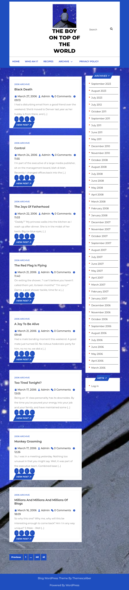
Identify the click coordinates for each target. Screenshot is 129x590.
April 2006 (97, 360)
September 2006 (101, 326)
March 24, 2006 (27, 154)
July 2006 (97, 340)
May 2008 (97, 187)
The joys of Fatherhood (31, 206)
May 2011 (96, 139)
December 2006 (101, 305)
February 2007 (100, 291)
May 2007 (97, 270)
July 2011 (96, 125)
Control (19, 148)
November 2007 (101, 229)
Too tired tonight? (28, 383)
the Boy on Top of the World (64, 41)
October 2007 (99, 236)
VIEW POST (24, 125)
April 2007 (97, 277)
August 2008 (99, 166)
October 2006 (99, 319)
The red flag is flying (30, 265)
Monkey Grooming (28, 441)
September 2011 (100, 118)
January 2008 (99, 215)
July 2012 (96, 104)
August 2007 (98, 249)
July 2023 (96, 97)
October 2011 (98, 111)
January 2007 (99, 298)
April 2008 (97, 194)
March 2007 (98, 284)
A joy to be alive (26, 324)
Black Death (23, 89)
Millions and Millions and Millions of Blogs (41, 501)
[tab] (113, 29)
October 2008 (99, 160)
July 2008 (97, 173)
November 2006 (101, 312)
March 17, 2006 (27, 389)
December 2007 (101, 222)
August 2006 (99, 333)
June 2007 (97, 263)
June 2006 (97, 346)
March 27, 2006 (27, 96)
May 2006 (97, 353)
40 (37, 557)
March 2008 (98, 201)
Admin (45, 96)
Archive (64, 61)
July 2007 (97, 256)
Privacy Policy (89, 61)
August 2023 (98, 90)
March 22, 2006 (27, 213)
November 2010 (100, 153)
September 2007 (101, 243)
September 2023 (101, 83)
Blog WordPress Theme (53, 578)
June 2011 (97, 132)
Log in (95, 386)
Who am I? (31, 61)
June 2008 (97, 180)
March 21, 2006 (27, 272)
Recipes (48, 61)
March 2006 (98, 367)
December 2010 (100, 146)
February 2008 (100, 208)
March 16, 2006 (27, 510)
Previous (16, 557)
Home (16, 61)
